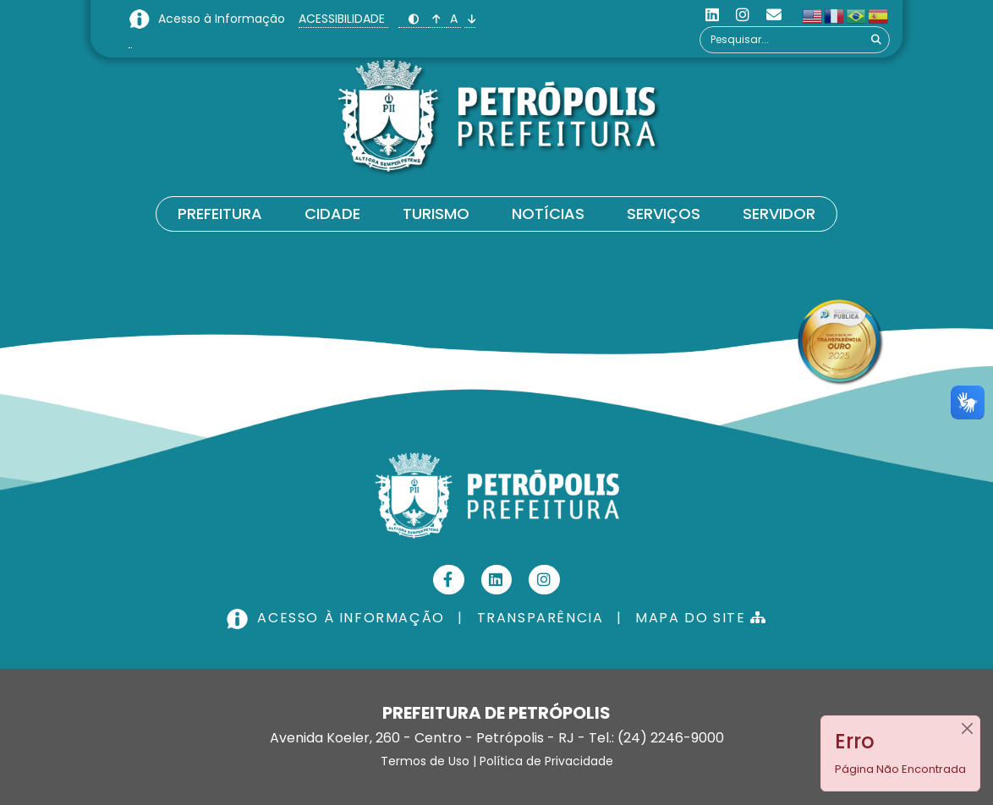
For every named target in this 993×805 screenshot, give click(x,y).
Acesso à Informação (223, 18)
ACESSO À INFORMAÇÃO (337, 617)
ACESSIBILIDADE (343, 18)
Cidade (332, 213)
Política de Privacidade (546, 761)
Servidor (779, 213)
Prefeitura (220, 213)
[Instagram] (742, 14)
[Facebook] (448, 579)
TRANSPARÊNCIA (540, 617)
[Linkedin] (712, 14)
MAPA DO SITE (700, 617)
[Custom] (774, 14)
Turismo (436, 213)
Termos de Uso (425, 761)
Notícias (548, 213)
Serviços (663, 213)
